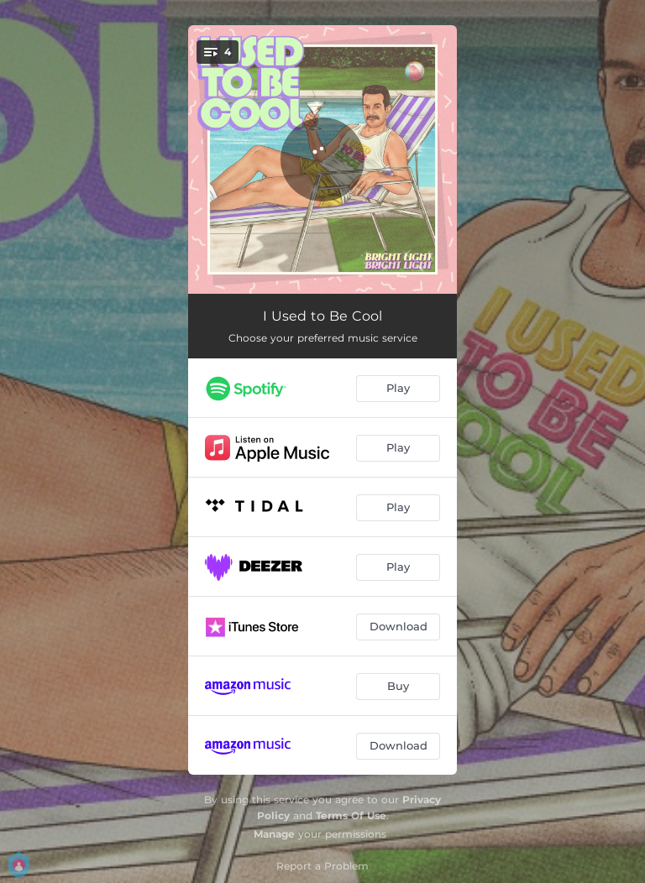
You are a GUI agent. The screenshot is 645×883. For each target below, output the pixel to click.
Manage (274, 834)
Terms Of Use (351, 815)
